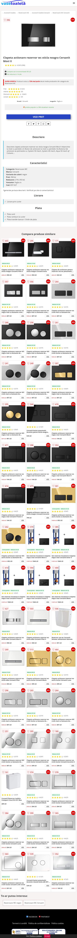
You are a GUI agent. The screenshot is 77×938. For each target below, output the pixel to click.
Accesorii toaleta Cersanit (41, 13)
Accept (47, 936)
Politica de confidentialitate (39, 923)
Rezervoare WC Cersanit (61, 13)
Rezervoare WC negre (12, 903)
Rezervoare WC (24, 13)
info (22, 275)
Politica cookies (58, 923)
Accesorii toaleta (10, 13)
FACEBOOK (31, 917)
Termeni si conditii (19, 923)
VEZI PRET (38, 116)
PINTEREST (44, 917)
